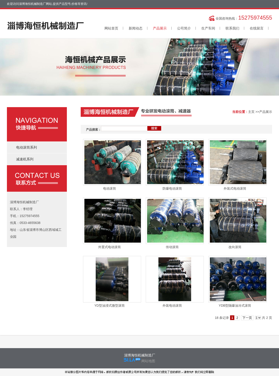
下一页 (247, 318)
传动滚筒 (172, 247)
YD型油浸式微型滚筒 (109, 305)
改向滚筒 (235, 247)
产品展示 (265, 112)
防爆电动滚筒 (172, 188)
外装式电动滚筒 (235, 188)
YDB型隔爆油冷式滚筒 (235, 305)
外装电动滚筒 (172, 305)
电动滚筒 (109, 188)
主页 (251, 112)
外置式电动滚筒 (109, 247)
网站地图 (148, 361)
